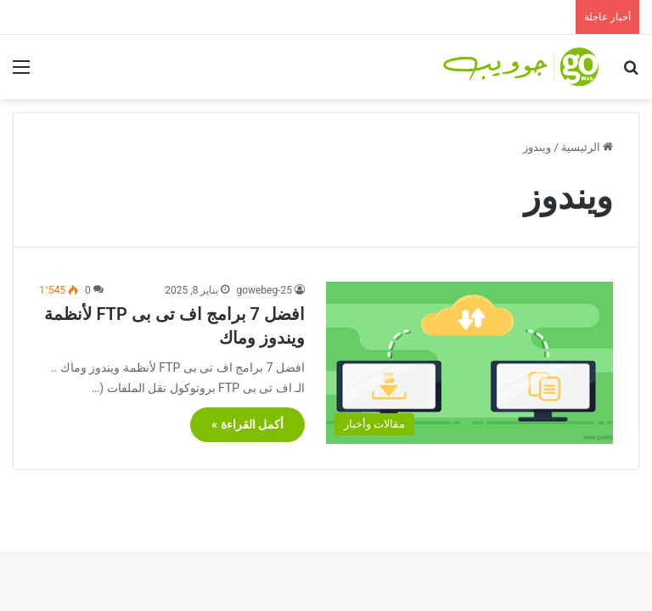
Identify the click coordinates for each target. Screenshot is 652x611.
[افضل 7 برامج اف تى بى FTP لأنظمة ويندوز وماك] (469, 363)
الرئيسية (587, 147)
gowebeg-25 (264, 290)
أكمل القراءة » (247, 424)
